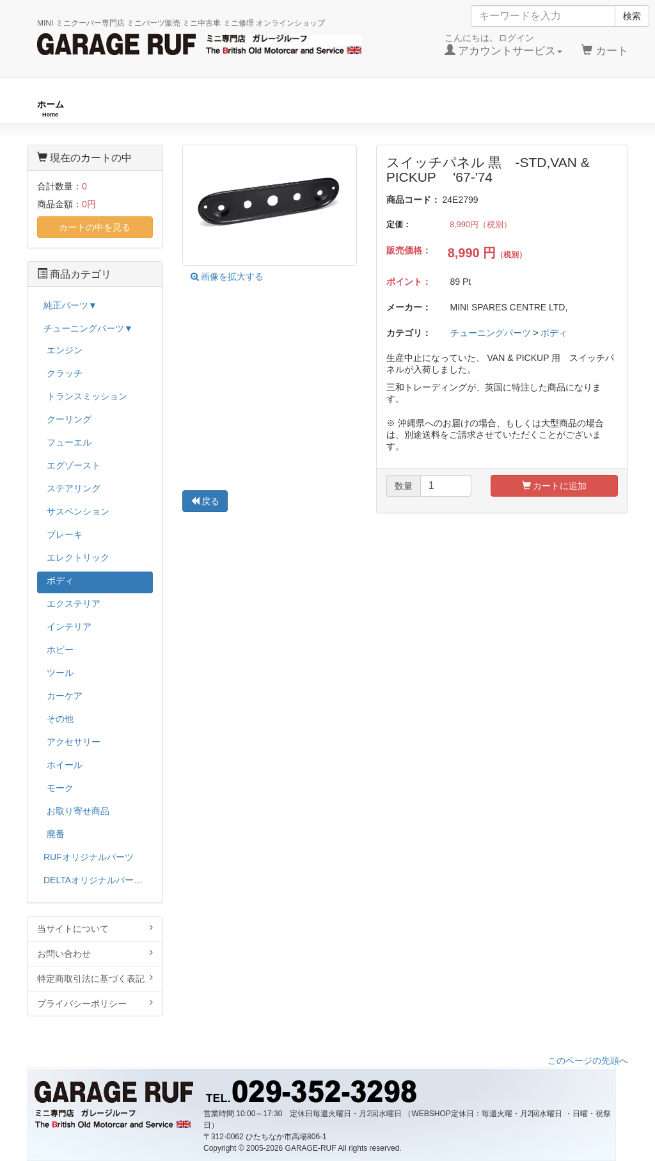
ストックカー (591, 108)
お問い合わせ (95, 953)
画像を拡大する (227, 276)
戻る (205, 501)
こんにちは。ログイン (504, 45)
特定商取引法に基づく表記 (95, 978)
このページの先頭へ (588, 1060)
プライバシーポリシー (95, 1003)
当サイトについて (95, 928)
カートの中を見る (94, 227)
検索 (632, 16)
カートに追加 (554, 486)
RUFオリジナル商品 (178, 108)
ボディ (554, 333)
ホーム (50, 108)
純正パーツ (468, 108)
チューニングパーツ (332, 108)
